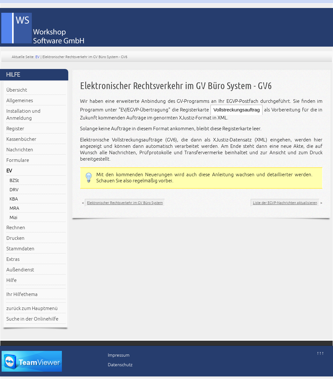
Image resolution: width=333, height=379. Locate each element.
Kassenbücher (21, 139)
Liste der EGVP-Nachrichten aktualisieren (285, 203)
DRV (14, 190)
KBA (14, 199)
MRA (14, 208)
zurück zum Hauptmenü (32, 308)
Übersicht (16, 90)
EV (37, 57)
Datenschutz (120, 365)
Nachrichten (19, 150)
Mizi (13, 217)
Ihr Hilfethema (22, 294)
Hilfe (11, 280)
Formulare (17, 160)
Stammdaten (20, 249)
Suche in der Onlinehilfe (32, 319)
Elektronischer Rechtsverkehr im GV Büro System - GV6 (176, 86)
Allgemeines (19, 100)
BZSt (14, 180)
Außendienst (20, 270)
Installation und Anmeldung (23, 114)
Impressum (119, 355)
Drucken (15, 238)
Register (15, 128)
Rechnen (15, 227)
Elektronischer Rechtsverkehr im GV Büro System (125, 203)
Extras (12, 259)
